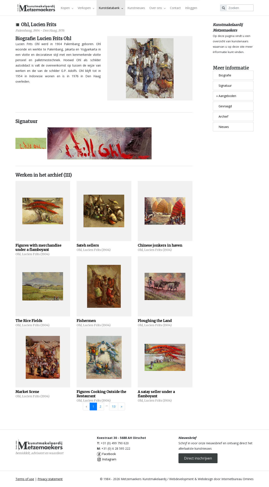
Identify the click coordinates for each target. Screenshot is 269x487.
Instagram (106, 459)
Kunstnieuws (136, 8)
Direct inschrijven (198, 458)
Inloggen (191, 8)
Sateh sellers (88, 245)
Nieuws (222, 127)
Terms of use (24, 479)
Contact (175, 8)
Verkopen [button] (86, 8)
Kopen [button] (67, 8)
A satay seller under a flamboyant (156, 394)
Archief (222, 116)
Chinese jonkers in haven (160, 245)
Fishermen (86, 321)
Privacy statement (50, 479)
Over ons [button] (157, 8)
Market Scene (27, 392)
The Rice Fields (28, 321)
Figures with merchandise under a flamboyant (38, 247)
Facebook (106, 454)
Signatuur (224, 85)
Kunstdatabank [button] (111, 8)
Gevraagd (224, 106)
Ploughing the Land (155, 321)
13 (113, 406)
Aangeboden (226, 96)
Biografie (223, 75)
